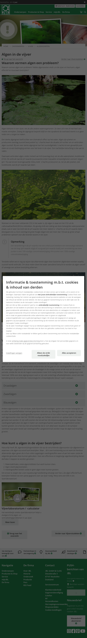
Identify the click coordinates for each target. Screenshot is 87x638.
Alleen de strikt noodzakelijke (43, 354)
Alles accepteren (69, 353)
